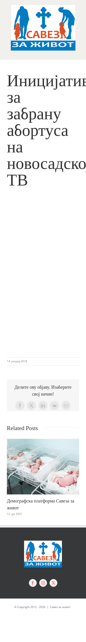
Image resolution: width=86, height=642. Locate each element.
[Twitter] (53, 583)
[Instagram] (43, 583)
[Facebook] (33, 583)
